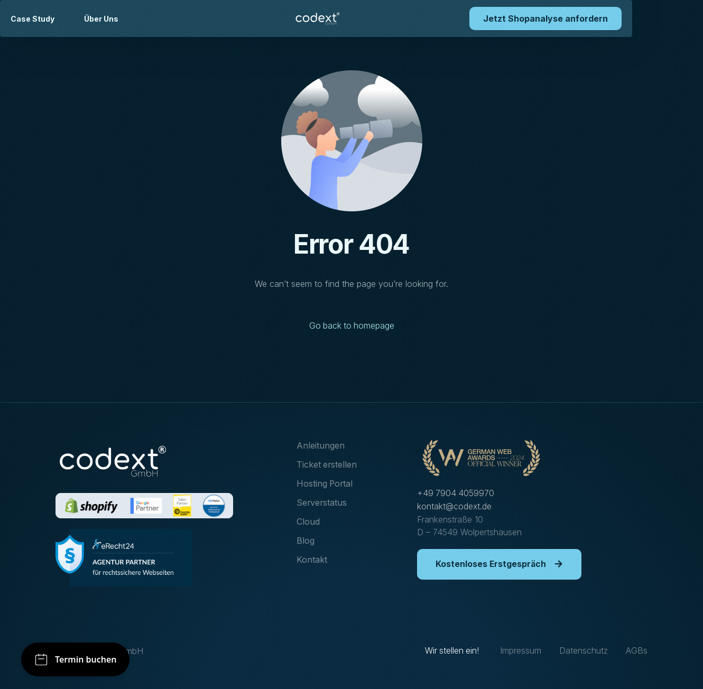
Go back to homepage (351, 326)
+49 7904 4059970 (456, 493)
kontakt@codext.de (454, 505)
